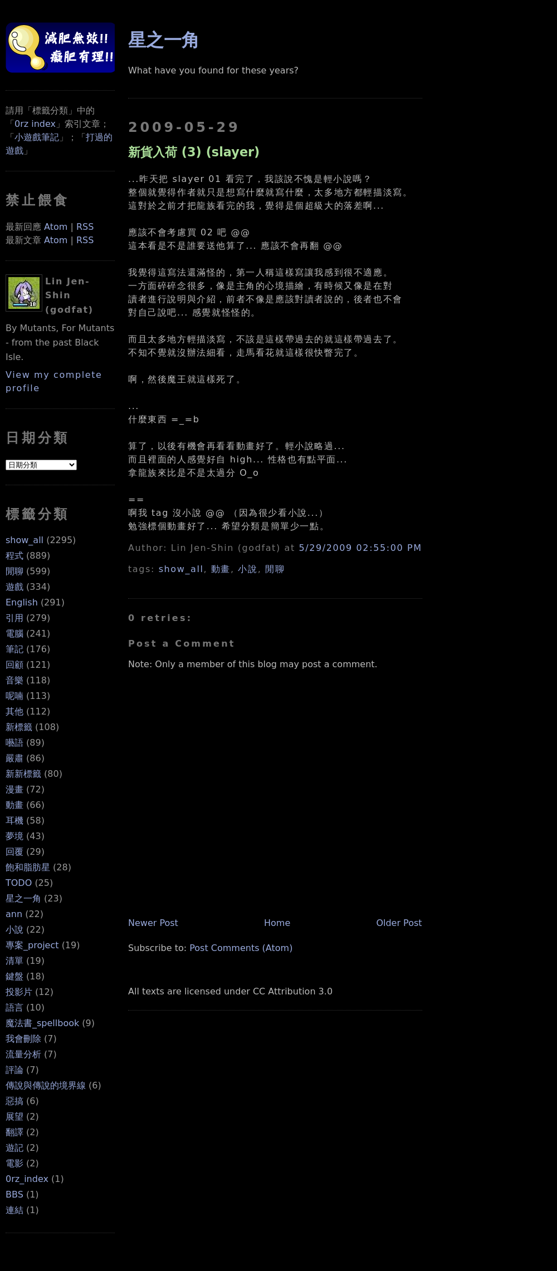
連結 (14, 1210)
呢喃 (14, 696)
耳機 (14, 820)
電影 (14, 1163)
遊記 (14, 1147)
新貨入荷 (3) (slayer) (194, 152)
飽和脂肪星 (28, 867)
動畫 (14, 805)
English (22, 602)
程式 (14, 555)
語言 (14, 1007)
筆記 (14, 649)
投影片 (19, 992)
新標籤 (19, 727)
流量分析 (23, 1054)
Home (277, 923)
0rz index (35, 124)
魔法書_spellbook (42, 1023)
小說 (14, 929)
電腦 (14, 633)
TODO (19, 883)
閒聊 (14, 571)
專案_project (32, 945)
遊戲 (14, 587)
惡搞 (14, 1101)
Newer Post (153, 923)
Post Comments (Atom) (240, 948)
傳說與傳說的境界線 (46, 1085)
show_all (24, 540)
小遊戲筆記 (36, 137)
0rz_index (27, 1179)
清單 (14, 960)
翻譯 (14, 1132)
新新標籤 (23, 773)
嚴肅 (14, 758)
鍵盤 (14, 976)
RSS (85, 226)
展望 (14, 1116)
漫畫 (14, 789)
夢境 (14, 836)
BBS (14, 1194)
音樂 (14, 680)
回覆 (14, 851)
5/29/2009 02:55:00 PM (360, 548)
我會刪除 (23, 1038)
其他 (14, 711)
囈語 (14, 742)
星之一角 (23, 898)
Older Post (399, 923)
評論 (14, 1070)
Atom (55, 226)
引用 (14, 618)
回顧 (14, 664)
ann (14, 914)
